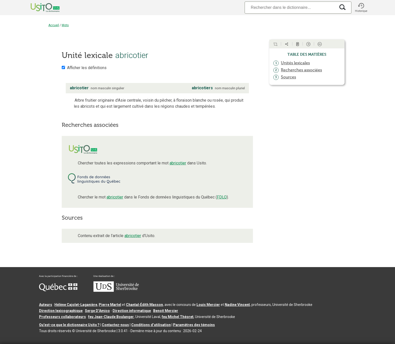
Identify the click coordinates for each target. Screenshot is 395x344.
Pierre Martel (110, 305)
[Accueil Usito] (39, 7)
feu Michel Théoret (177, 317)
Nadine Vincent (237, 305)
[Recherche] (290, 7)
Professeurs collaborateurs (62, 317)
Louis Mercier (208, 305)
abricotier (178, 163)
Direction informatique (132, 311)
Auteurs (45, 305)
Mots (65, 25)
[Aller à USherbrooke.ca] (116, 291)
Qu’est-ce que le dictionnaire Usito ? (69, 325)
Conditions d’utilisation (151, 325)
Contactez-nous (115, 325)
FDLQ (222, 197)
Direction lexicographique (61, 311)
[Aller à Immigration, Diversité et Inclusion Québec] (58, 290)
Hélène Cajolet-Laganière (75, 305)
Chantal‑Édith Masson (144, 305)
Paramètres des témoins (194, 325)
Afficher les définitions (87, 67)
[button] (361, 7)
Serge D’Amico (97, 311)
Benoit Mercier (165, 311)
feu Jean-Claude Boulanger (111, 317)
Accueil (53, 25)
